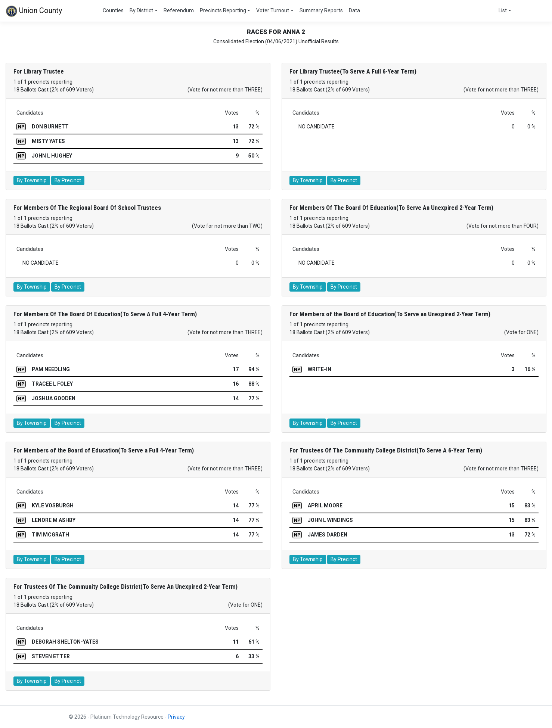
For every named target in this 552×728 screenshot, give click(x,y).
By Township (32, 180)
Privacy (176, 717)
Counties (113, 10)
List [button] (503, 10)
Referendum (179, 10)
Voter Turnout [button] (272, 10)
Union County (34, 11)
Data (354, 10)
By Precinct (68, 180)
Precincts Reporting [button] (223, 10)
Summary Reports (321, 10)
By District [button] (141, 10)
